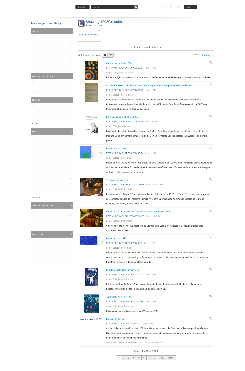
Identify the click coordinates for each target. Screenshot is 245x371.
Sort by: (196, 54)
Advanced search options (146, 47)
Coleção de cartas (40, 69)
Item (34, 216)
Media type (37, 234)
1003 (161, 357)
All (33, 37)
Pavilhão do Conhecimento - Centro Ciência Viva (55, 153)
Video (34, 251)
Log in (189, 6)
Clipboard (162, 6)
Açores (35, 169)
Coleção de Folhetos (42, 53)
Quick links (178, 6)
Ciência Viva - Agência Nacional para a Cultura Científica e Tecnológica (66, 92)
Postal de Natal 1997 (116, 238)
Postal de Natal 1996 (116, 148)
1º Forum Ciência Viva (117, 180)
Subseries (36, 222)
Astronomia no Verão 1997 (119, 297)
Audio (34, 261)
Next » (171, 357)
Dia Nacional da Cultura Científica (122, 117)
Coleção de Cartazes (42, 58)
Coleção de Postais (41, 63)
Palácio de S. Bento (41, 164)
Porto (34, 179)
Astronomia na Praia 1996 (119, 63)
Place (35, 131)
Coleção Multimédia (41, 47)
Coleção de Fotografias (43, 42)
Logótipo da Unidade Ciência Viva (122, 270)
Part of (36, 31)
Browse (81, 6)
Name (34, 123)
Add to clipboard (210, 62)
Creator (36, 100)
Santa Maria (37, 185)
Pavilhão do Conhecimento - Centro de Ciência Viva (56, 148)
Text (34, 256)
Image (35, 245)
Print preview (86, 55)
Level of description (42, 205)
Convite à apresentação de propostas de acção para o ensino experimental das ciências (148, 85)
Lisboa (35, 142)
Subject (36, 197)
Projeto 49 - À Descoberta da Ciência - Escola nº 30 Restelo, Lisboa (138, 211)
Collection (36, 227)
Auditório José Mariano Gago (46, 158)
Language (170, 6)
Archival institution (42, 76)
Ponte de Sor (38, 174)
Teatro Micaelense (41, 190)
